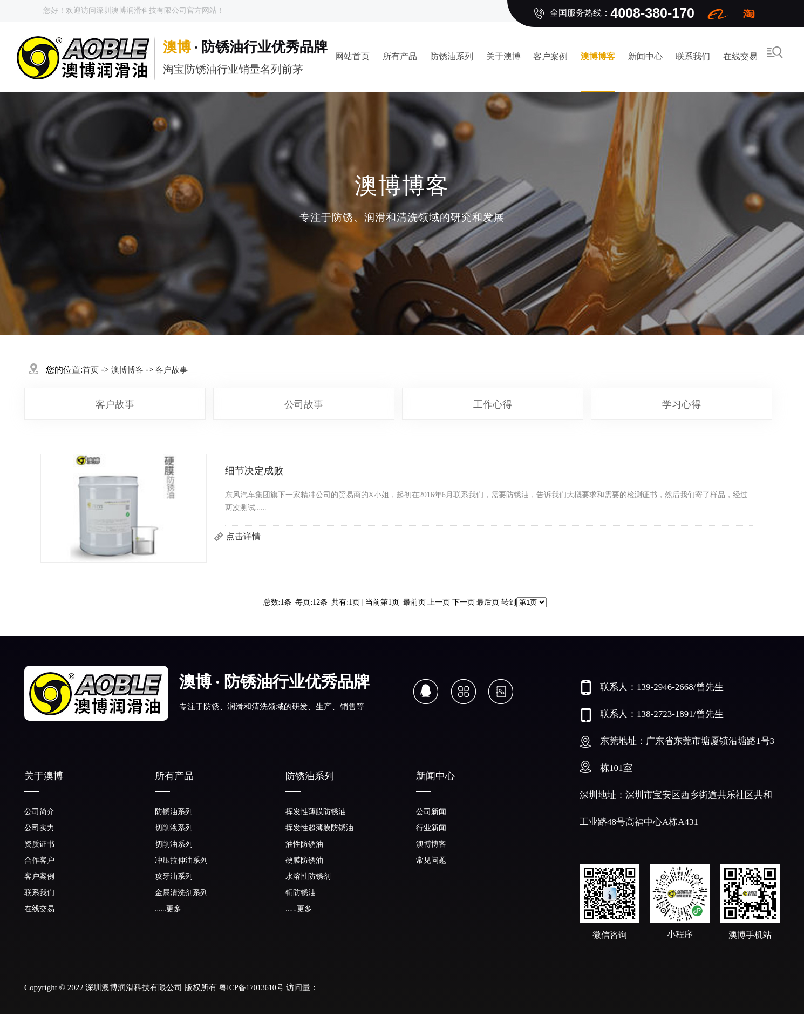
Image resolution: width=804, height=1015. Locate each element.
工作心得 (492, 404)
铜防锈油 (300, 893)
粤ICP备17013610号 (251, 988)
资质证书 (39, 844)
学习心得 (681, 404)
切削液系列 (174, 828)
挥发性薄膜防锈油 (315, 812)
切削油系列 (174, 844)
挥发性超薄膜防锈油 (319, 828)
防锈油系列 (451, 56)
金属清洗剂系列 (181, 893)
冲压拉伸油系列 (181, 860)
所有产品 (400, 56)
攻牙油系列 (174, 876)
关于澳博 (503, 56)
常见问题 (431, 860)
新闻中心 (645, 56)
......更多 (168, 909)
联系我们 (693, 56)
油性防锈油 (304, 844)
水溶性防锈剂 (308, 876)
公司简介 (39, 812)
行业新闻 (431, 828)
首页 (91, 370)
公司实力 (39, 828)
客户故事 (115, 404)
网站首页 (352, 56)
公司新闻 (431, 812)
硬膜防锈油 (304, 860)
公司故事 (303, 404)
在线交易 (740, 56)
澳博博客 (598, 56)
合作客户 (39, 860)
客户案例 (550, 56)
